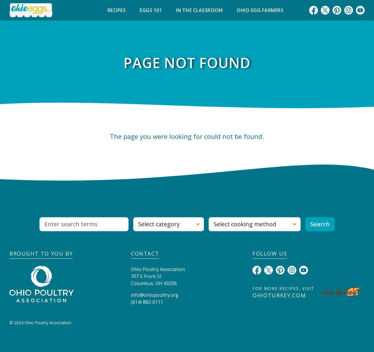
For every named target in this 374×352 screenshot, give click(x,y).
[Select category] (168, 224)
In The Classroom (199, 10)
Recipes (117, 10)
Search (320, 224)
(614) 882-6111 (147, 302)
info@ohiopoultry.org (155, 295)
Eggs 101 (151, 10)
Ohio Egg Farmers (260, 10)
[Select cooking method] (254, 224)
